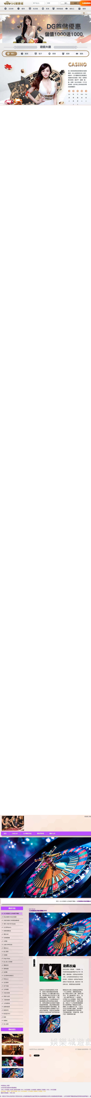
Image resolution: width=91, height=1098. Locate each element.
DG (22, 1089)
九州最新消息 (27, 833)
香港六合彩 (7, 996)
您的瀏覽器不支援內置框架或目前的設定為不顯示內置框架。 (45, 52)
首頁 (5, 833)
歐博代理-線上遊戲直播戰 (36, 1049)
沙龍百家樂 (7, 993)
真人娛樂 (6, 1024)
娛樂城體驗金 (7, 930)
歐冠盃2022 (7, 1013)
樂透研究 (6, 1010)
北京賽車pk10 (7, 927)
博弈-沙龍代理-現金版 (10, 924)
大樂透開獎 (7, 1000)
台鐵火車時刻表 (8, 944)
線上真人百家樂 (8, 961)
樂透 (5, 1017)
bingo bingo (7, 958)
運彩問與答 (40, 833)
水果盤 (5, 941)
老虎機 (5, 972)
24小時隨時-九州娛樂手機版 (67, 901)
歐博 (11, 1089)
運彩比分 (6, 948)
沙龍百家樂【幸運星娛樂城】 (12, 920)
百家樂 (5, 955)
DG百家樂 (27, 1089)
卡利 (2, 1089)
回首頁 (86, 816)
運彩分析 (6, 934)
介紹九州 (15, 833)
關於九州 (52, 833)
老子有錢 (6, 986)
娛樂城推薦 (7, 1006)
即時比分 (6, 979)
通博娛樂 (6, 968)
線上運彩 (6, 951)
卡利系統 (6, 1089)
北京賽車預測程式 (9, 975)
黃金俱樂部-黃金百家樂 (10, 917)
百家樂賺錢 (7, 937)
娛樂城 (5, 1020)
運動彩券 (6, 965)
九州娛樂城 (70, 977)
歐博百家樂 (17, 1089)
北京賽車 (6, 982)
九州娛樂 (6, 989)
